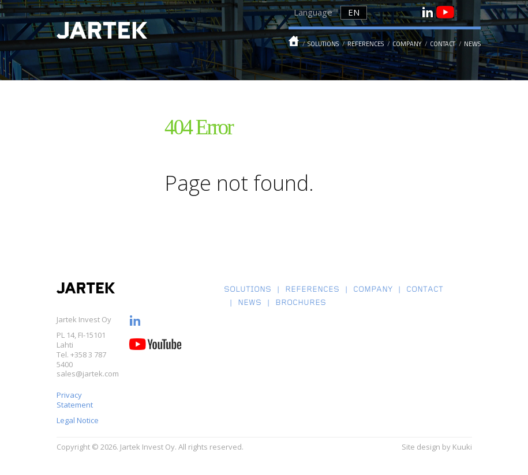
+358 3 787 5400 (81, 359)
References (365, 43)
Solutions (323, 43)
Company (406, 43)
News (472, 43)
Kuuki (462, 447)
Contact (442, 43)
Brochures (300, 303)
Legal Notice (78, 420)
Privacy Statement (75, 400)
